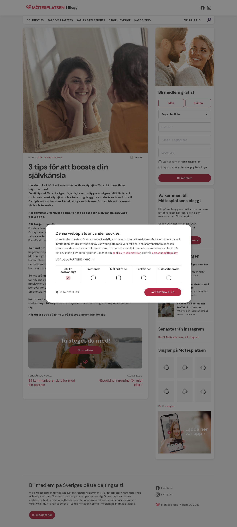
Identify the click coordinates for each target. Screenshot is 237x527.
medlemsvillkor (132, 252)
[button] (118, 259)
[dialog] (118, 263)
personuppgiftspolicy (165, 252)
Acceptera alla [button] (162, 292)
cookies (117, 252)
